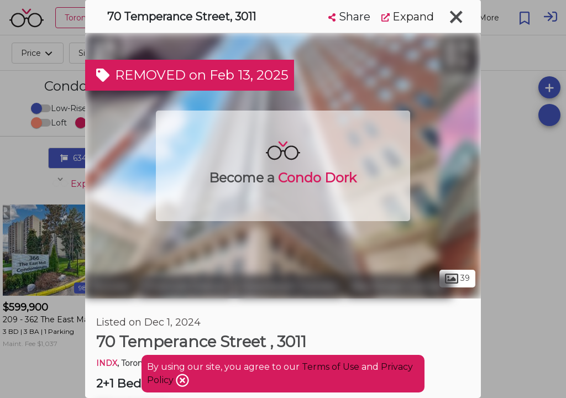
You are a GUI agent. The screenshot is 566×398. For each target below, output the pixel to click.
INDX (106, 363)
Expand (407, 16)
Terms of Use (330, 367)
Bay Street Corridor (399, 286)
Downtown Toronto (289, 286)
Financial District (185, 286)
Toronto (110, 286)
